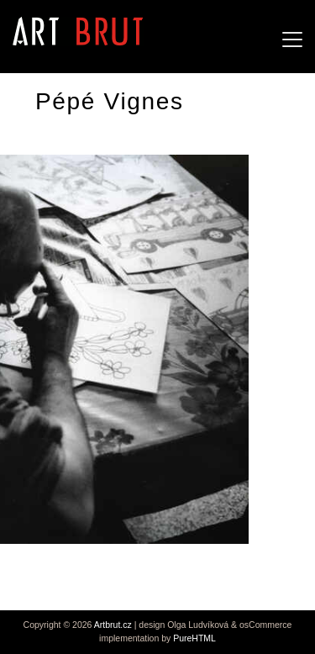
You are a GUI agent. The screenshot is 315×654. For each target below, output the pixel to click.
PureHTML (194, 638)
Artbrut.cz (113, 625)
